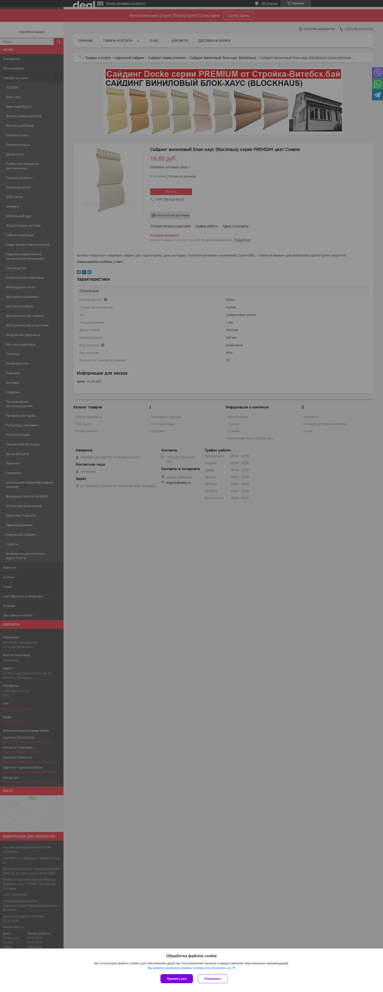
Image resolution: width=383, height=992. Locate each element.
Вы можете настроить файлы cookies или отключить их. (190, 968)
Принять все (177, 978)
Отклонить (212, 978)
